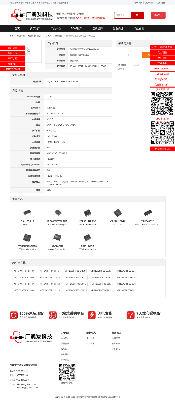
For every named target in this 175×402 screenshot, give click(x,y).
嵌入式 (48, 36)
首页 (17, 28)
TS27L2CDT (87, 246)
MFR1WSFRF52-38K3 (126, 284)
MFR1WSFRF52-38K (101, 284)
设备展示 (116, 349)
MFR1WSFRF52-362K (50, 277)
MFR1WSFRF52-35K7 (126, 271)
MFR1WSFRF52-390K (24, 290)
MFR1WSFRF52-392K (50, 290)
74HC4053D (147, 221)
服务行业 (65, 349)
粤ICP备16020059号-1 (110, 397)
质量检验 (116, 343)
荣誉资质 (65, 343)
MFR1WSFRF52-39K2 (101, 290)
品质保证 (118, 28)
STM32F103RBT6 (27, 246)
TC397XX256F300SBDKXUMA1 (62, 81)
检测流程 (116, 338)
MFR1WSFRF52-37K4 (50, 284)
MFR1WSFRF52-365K (76, 277)
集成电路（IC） (35, 36)
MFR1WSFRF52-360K (24, 277)
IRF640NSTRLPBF (57, 221)
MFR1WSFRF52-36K (101, 277)
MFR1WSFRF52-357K (101, 271)
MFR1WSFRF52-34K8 (75, 271)
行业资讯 (138, 28)
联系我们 (161, 2)
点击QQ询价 (160, 79)
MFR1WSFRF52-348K (24, 271)
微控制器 (59, 36)
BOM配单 (76, 28)
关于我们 (35, 28)
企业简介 (65, 338)
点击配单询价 (161, 84)
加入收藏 (149, 2)
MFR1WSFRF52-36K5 (126, 277)
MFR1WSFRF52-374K (24, 284)
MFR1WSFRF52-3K (125, 290)
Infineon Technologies (79, 55)
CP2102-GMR (117, 221)
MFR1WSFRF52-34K (49, 271)
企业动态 (90, 338)
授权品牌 (97, 28)
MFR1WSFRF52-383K (76, 284)
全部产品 (21, 36)
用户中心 (138, 2)
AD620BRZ (57, 246)
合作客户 (65, 354)
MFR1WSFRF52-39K (75, 290)
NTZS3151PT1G (87, 221)
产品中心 (55, 28)
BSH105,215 (27, 221)
